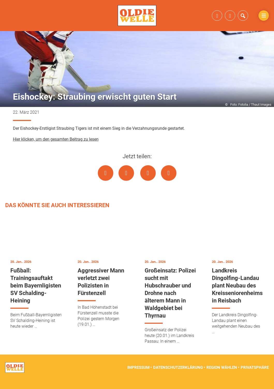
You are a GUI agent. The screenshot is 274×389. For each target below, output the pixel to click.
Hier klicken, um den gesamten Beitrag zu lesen (56, 147)
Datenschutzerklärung (178, 376)
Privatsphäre (255, 376)
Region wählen (221, 376)
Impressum (138, 376)
